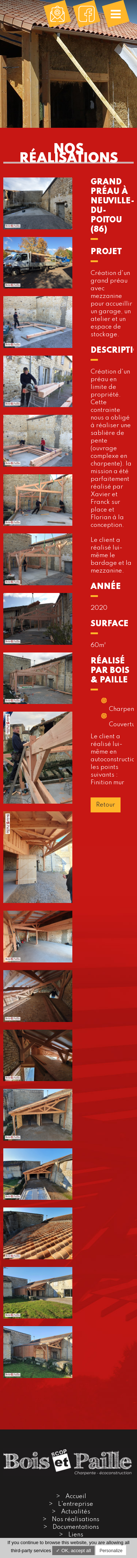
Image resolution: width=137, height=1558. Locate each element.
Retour (105, 805)
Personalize (110, 1550)
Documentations (76, 1527)
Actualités (75, 1512)
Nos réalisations (75, 1519)
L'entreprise (75, 1504)
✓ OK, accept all (73, 1550)
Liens (75, 1535)
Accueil (75, 1496)
